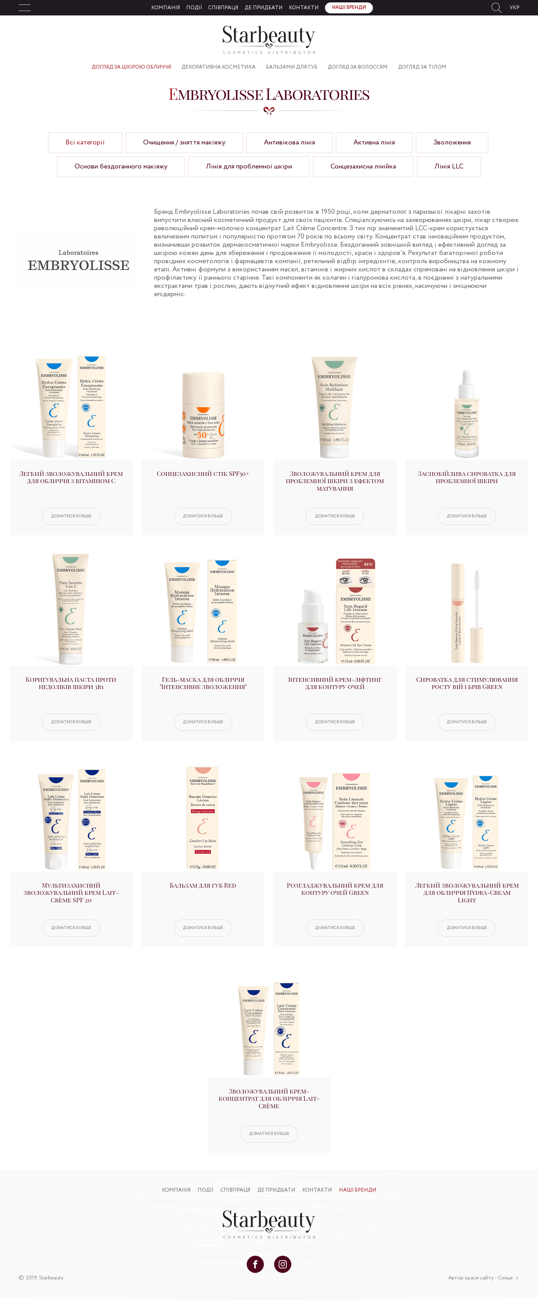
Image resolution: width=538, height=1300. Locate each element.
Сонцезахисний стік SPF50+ (203, 473)
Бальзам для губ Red (203, 885)
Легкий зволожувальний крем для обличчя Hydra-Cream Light (467, 892)
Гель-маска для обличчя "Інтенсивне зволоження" (203, 683)
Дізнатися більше (71, 516)
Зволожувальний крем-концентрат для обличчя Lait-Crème (269, 1098)
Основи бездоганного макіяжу (120, 167)
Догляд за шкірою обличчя (131, 67)
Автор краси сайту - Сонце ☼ (483, 1278)
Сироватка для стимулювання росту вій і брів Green (467, 683)
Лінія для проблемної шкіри (249, 167)
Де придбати (264, 8)
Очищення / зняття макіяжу (184, 143)
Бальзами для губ (291, 67)
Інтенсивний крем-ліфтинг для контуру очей (335, 683)
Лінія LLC (449, 167)
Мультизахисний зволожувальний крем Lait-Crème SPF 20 (71, 892)
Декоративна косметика (219, 67)
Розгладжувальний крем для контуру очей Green (335, 889)
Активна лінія (374, 143)
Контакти (304, 8)
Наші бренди (349, 7)
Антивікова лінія (289, 143)
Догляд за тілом (422, 67)
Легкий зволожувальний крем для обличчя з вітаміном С (71, 477)
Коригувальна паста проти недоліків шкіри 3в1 (71, 683)
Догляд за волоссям (358, 67)
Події (194, 8)
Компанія (165, 8)
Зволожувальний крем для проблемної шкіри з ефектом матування (335, 480)
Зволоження (452, 143)
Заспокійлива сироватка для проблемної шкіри (467, 477)
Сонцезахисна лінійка (363, 167)
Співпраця (223, 8)
